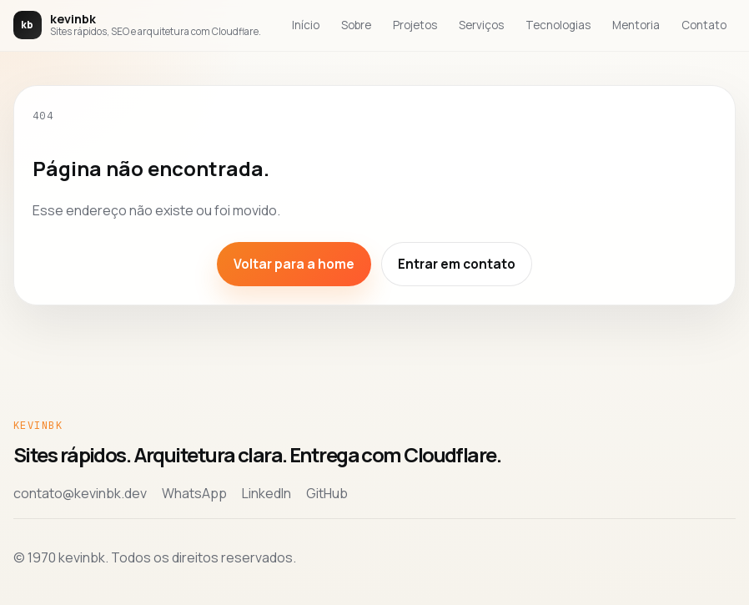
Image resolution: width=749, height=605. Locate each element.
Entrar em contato (456, 264)
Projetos (415, 25)
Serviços (481, 25)
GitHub (327, 493)
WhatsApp (194, 493)
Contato (703, 25)
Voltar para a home (294, 264)
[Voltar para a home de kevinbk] (137, 25)
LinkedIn (266, 493)
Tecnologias (558, 25)
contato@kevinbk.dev (80, 493)
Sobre (356, 25)
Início (305, 25)
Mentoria (636, 25)
